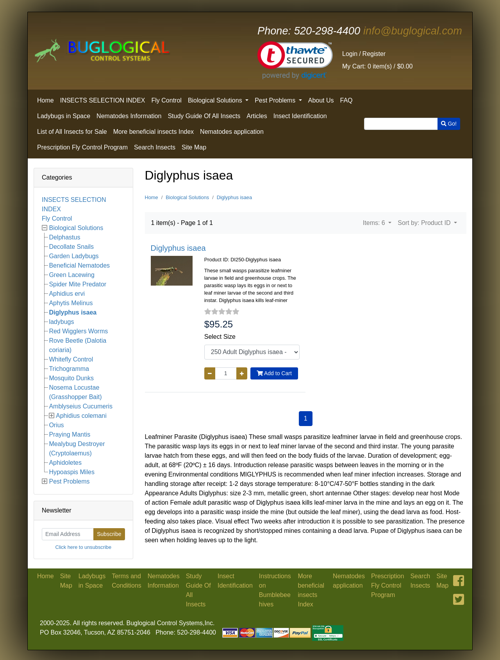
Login (349, 53)
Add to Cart (274, 373)
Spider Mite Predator (77, 284)
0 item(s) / (377, 66)
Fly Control (167, 100)
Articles (256, 116)
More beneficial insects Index (153, 131)
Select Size (220, 336)
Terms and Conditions (126, 581)
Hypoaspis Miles (71, 472)
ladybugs (61, 321)
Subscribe (109, 534)
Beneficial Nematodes (79, 265)
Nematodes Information (128, 116)
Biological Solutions (216, 100)
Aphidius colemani (81, 415)
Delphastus (64, 237)
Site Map (194, 147)
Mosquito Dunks (71, 378)
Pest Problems (276, 100)
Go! (449, 123)
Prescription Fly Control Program (82, 147)
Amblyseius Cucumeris (80, 406)
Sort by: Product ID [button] (425, 222)
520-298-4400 (308, 31)
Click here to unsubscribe (83, 547)
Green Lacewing (72, 275)
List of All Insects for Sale (72, 131)
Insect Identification (300, 116)
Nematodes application (232, 131)
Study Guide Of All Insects (204, 116)
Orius (56, 425)
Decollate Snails (71, 246)
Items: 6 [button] (375, 222)
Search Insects (154, 147)
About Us (321, 100)
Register (374, 53)
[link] (295, 60)
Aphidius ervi (67, 293)
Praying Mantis (69, 434)
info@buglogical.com (412, 31)
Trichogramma (69, 368)
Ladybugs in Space (63, 116)
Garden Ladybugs (73, 256)
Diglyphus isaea (72, 312)
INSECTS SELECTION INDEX (102, 100)
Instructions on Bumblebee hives (275, 590)
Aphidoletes (65, 462)
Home (45, 100)
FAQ (346, 100)
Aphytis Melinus (71, 303)
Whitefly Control (71, 359)
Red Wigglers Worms (78, 331)
